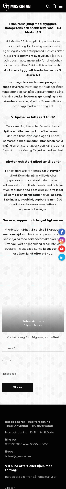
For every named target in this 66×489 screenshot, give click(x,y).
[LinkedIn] (61, 257)
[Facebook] (61, 232)
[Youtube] (61, 248)
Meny (60, 6)
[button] (47, 6)
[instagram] (61, 240)
